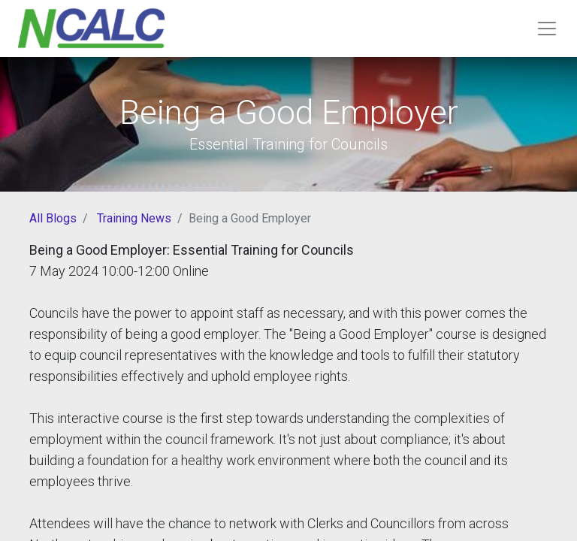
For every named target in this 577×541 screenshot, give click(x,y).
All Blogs (53, 218)
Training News (134, 218)
